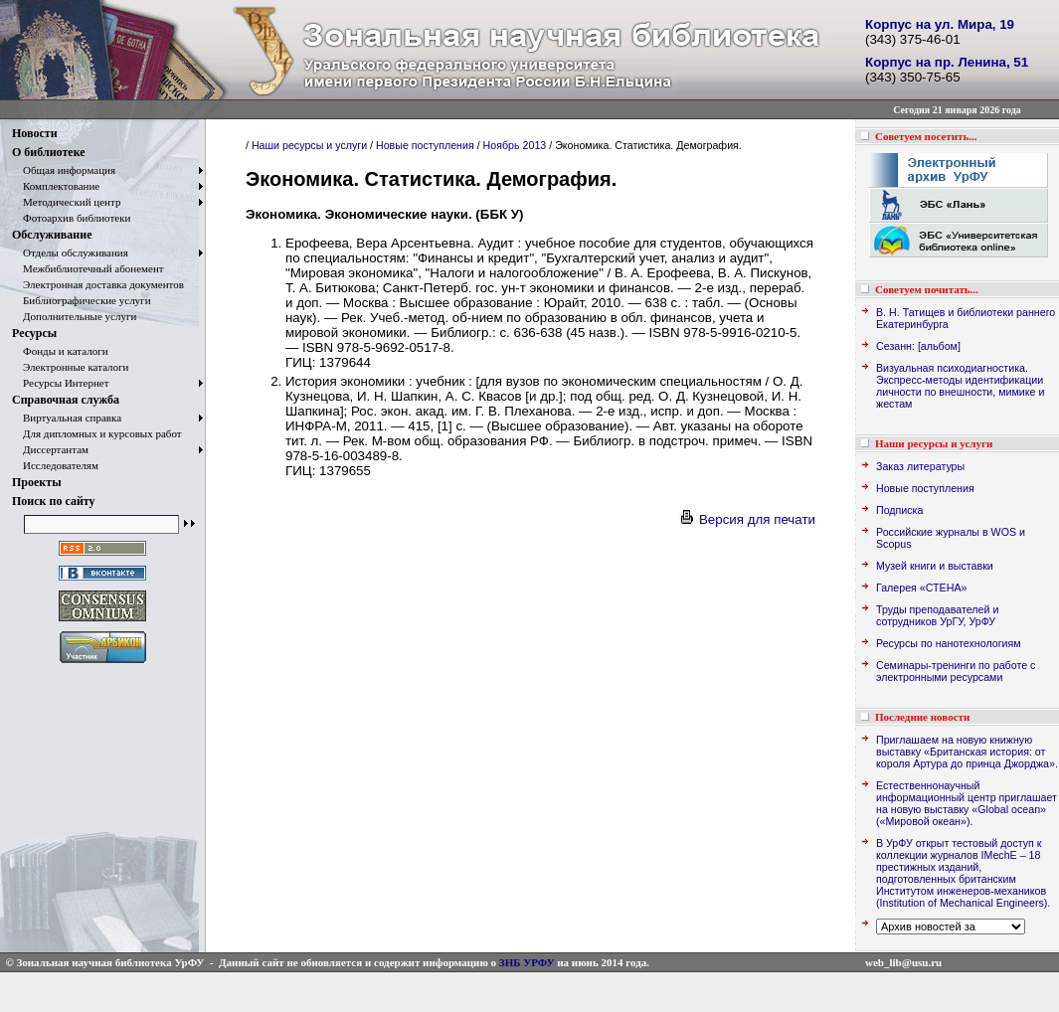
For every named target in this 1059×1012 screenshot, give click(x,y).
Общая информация (63, 170)
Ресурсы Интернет (60, 383)
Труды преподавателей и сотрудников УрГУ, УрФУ (937, 615)
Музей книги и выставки (934, 566)
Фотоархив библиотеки (71, 218)
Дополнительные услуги (74, 316)
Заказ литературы (920, 466)
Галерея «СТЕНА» (921, 587)
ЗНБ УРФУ (527, 962)
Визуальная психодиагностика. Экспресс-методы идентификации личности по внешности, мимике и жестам (960, 386)
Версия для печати (746, 519)
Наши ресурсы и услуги (309, 145)
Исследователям (55, 465)
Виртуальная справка (66, 417)
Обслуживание (51, 235)
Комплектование (55, 186)
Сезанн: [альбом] (918, 346)
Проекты (37, 482)
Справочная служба (65, 400)
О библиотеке (49, 152)
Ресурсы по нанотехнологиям (948, 643)
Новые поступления (425, 145)
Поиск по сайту (53, 501)
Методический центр (66, 202)
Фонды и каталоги (60, 351)
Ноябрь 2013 (515, 145)
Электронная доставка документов (98, 284)
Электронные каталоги (70, 367)
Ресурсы (34, 333)
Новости (35, 133)
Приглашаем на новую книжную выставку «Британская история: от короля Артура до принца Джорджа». (967, 751)
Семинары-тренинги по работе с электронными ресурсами (955, 671)
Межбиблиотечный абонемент (88, 268)
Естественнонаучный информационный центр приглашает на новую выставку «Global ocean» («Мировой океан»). (966, 803)
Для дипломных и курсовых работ (97, 433)
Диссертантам (50, 449)
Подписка (899, 510)
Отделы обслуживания (70, 252)
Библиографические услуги (81, 300)
